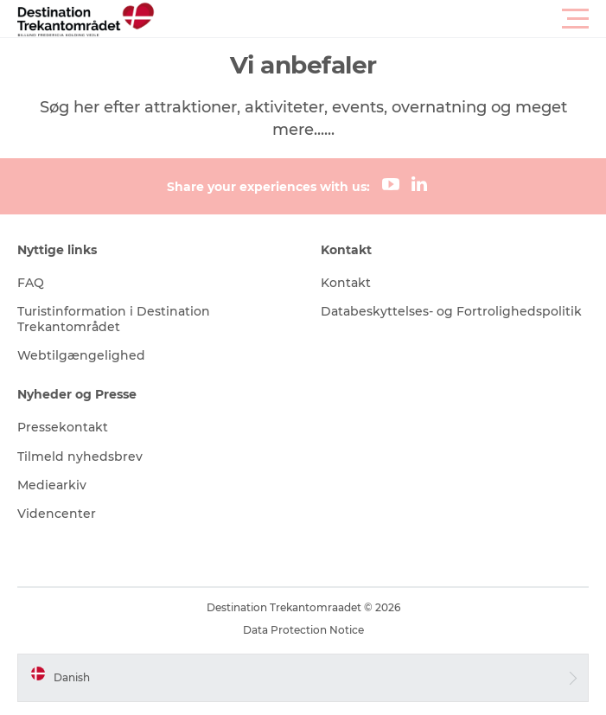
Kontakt (346, 282)
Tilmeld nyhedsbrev (80, 456)
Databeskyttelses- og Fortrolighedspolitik (451, 311)
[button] (381, 19)
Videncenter (56, 513)
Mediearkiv (51, 485)
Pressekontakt (62, 427)
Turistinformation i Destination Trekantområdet (113, 319)
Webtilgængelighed (81, 355)
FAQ (30, 282)
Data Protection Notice (303, 629)
